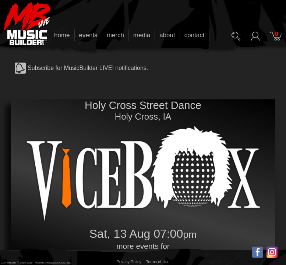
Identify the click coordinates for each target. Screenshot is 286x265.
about (167, 35)
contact (194, 35)
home (62, 35)
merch (115, 35)
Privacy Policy (129, 261)
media (141, 35)
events (88, 35)
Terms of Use (158, 261)
